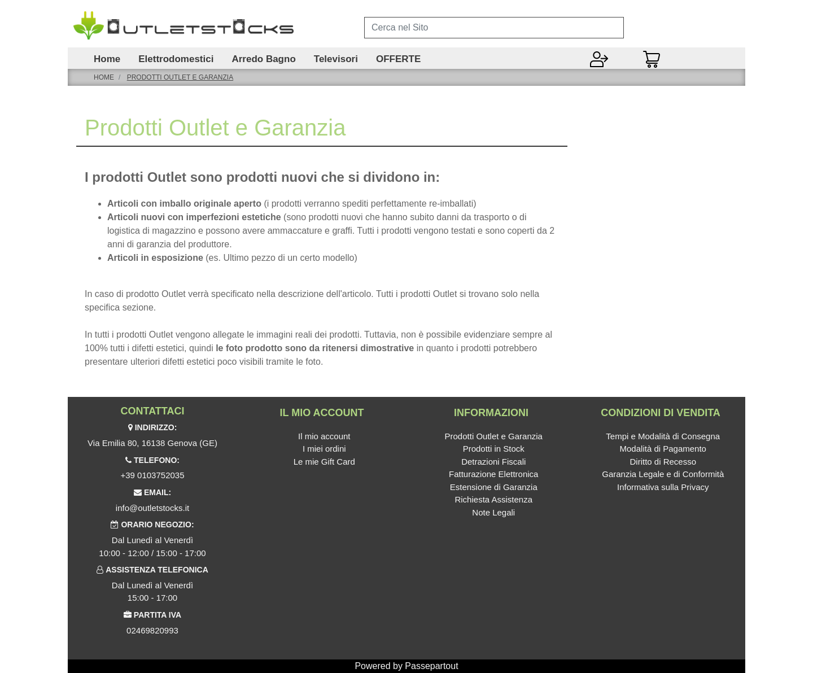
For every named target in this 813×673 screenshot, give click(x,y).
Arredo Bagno (263, 59)
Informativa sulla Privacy (663, 487)
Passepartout (431, 666)
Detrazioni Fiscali (493, 461)
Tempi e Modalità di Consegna (663, 436)
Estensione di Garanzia (493, 487)
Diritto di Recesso (663, 461)
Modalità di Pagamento (663, 448)
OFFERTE (398, 59)
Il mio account (324, 436)
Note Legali (493, 512)
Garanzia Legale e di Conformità (663, 474)
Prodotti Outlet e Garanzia (180, 77)
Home (107, 59)
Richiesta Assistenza (493, 499)
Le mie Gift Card (324, 461)
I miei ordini (324, 448)
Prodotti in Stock (493, 448)
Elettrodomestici (175, 59)
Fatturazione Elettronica (493, 474)
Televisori (336, 59)
